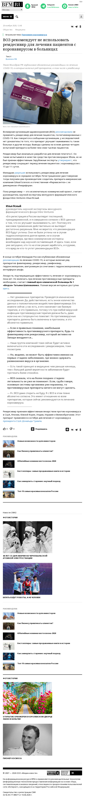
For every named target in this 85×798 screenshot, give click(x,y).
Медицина (20, 29)
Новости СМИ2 (9, 512)
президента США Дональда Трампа (22, 421)
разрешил (20, 172)
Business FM (11, 59)
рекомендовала (63, 131)
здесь (6, 288)
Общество (7, 29)
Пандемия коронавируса (34, 34)
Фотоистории (10, 517)
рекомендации (11, 260)
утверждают (65, 160)
